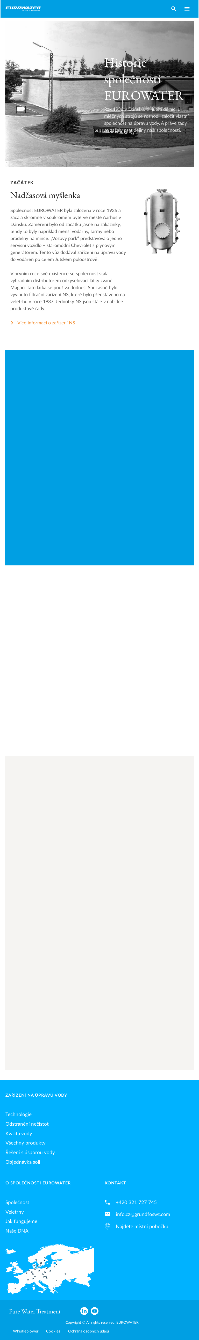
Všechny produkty (25, 1143)
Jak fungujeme (21, 1221)
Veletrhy (14, 1212)
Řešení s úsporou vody (30, 1152)
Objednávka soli (22, 1162)
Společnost (17, 1202)
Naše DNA (17, 1231)
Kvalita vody (18, 1133)
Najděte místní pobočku (142, 1226)
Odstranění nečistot (27, 1124)
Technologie (18, 1114)
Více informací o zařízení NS (46, 323)
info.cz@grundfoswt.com (143, 1214)
